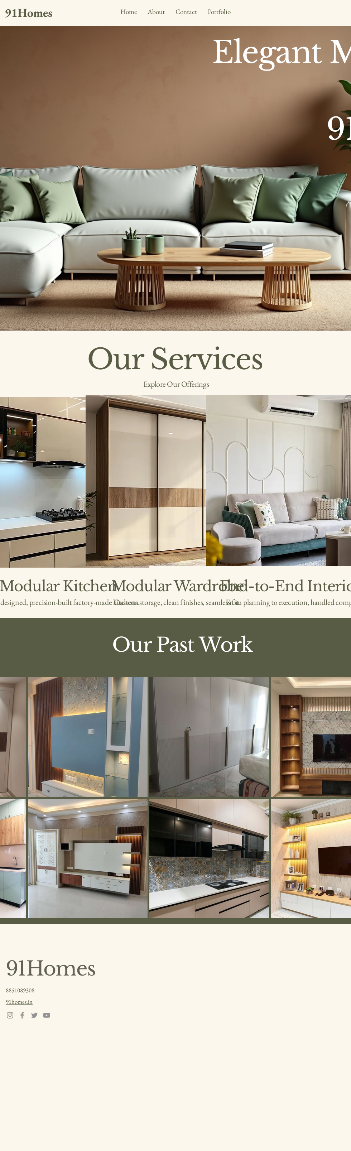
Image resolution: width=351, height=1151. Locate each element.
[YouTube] (46, 1015)
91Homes (50, 969)
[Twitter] (34, 1015)
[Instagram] (10, 1015)
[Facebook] (22, 1015)
